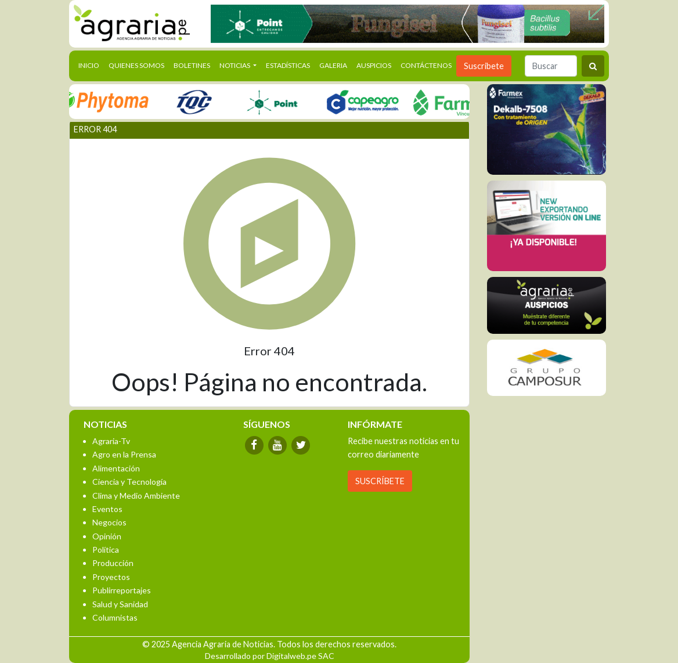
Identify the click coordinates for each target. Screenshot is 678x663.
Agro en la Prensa (124, 454)
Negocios (109, 522)
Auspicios (373, 65)
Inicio (91, 64)
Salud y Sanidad (120, 604)
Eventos (107, 509)
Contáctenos (426, 65)
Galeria (333, 65)
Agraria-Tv (111, 441)
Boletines (192, 65)
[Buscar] (551, 66)
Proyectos (111, 577)
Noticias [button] (235, 65)
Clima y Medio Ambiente (136, 495)
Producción (113, 563)
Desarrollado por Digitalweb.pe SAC (269, 656)
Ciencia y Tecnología (129, 482)
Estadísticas (288, 65)
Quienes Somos (136, 65)
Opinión (106, 536)
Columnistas (115, 617)
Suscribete (484, 66)
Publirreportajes (121, 590)
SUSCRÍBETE (380, 481)
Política (105, 549)
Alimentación (116, 468)
